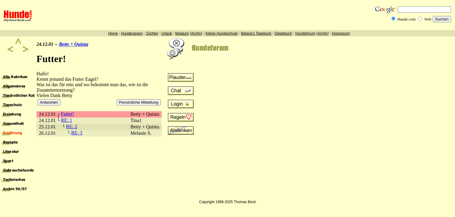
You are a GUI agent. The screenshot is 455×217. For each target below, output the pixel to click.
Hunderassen (132, 33)
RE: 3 (76, 132)
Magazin (182, 33)
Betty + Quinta (73, 44)
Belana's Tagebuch (256, 33)
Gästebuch (283, 33)
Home (113, 33)
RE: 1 (66, 120)
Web (427, 19)
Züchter (152, 33)
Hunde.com (406, 19)
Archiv (196, 33)
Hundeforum (305, 33)
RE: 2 (71, 126)
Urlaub (166, 33)
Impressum (341, 33)
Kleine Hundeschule (222, 33)
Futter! (67, 113)
